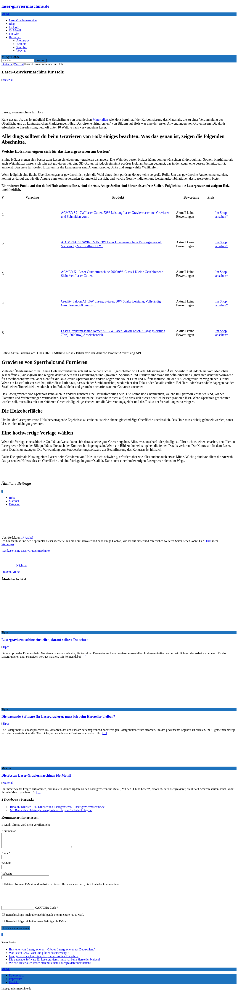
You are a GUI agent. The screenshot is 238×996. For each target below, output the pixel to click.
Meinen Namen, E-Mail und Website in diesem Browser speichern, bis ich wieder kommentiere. (62, 887)
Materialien (100, 119)
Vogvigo (21, 50)
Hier (208, 541)
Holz (12, 497)
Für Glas (14, 33)
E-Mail (5, 866)
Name (5, 855)
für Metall (15, 30)
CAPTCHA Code (45, 910)
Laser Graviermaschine (23, 20)
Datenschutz (16, 978)
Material (8, 79)
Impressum (15, 981)
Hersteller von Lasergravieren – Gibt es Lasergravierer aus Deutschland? (52, 952)
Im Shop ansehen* (221, 214)
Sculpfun (21, 47)
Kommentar (8, 831)
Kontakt (14, 985)
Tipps (6, 647)
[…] (83, 656)
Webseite (6, 876)
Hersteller (15, 37)
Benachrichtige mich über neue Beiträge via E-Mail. (37, 924)
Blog (12, 23)
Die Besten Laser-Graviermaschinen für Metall (36, 775)
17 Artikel (27, 537)
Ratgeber (14, 504)
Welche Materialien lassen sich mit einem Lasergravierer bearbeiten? (50, 965)
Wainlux (21, 43)
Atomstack (22, 40)
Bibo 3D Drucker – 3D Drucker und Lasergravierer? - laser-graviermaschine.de (57, 806)
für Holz (14, 27)
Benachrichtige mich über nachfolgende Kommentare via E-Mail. (45, 917)
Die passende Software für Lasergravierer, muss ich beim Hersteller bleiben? (58, 716)
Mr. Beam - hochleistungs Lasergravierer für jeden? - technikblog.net (51, 810)
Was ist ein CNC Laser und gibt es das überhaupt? (39, 955)
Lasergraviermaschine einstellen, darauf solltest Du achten (45, 640)
